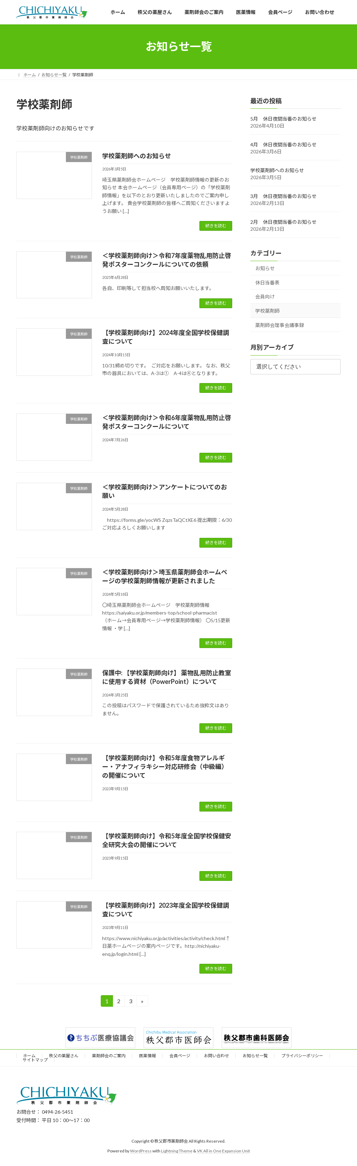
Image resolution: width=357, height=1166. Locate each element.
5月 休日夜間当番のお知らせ (283, 119)
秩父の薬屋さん (63, 1055)
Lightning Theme (176, 1150)
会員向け (265, 296)
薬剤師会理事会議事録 (279, 325)
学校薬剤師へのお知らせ (136, 156)
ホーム (29, 1055)
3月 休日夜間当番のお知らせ (283, 196)
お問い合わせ (216, 1055)
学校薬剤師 (267, 311)
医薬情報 (147, 1055)
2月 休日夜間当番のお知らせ (283, 222)
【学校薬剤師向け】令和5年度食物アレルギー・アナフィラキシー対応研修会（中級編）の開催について (165, 766)
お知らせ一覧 (255, 1055)
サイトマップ (35, 1059)
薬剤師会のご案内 (109, 1055)
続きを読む (215, 225)
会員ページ (179, 1055)
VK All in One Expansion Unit (223, 1150)
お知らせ (265, 268)
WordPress (141, 1150)
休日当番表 (267, 282)
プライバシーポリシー (302, 1055)
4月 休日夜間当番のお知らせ (283, 144)
